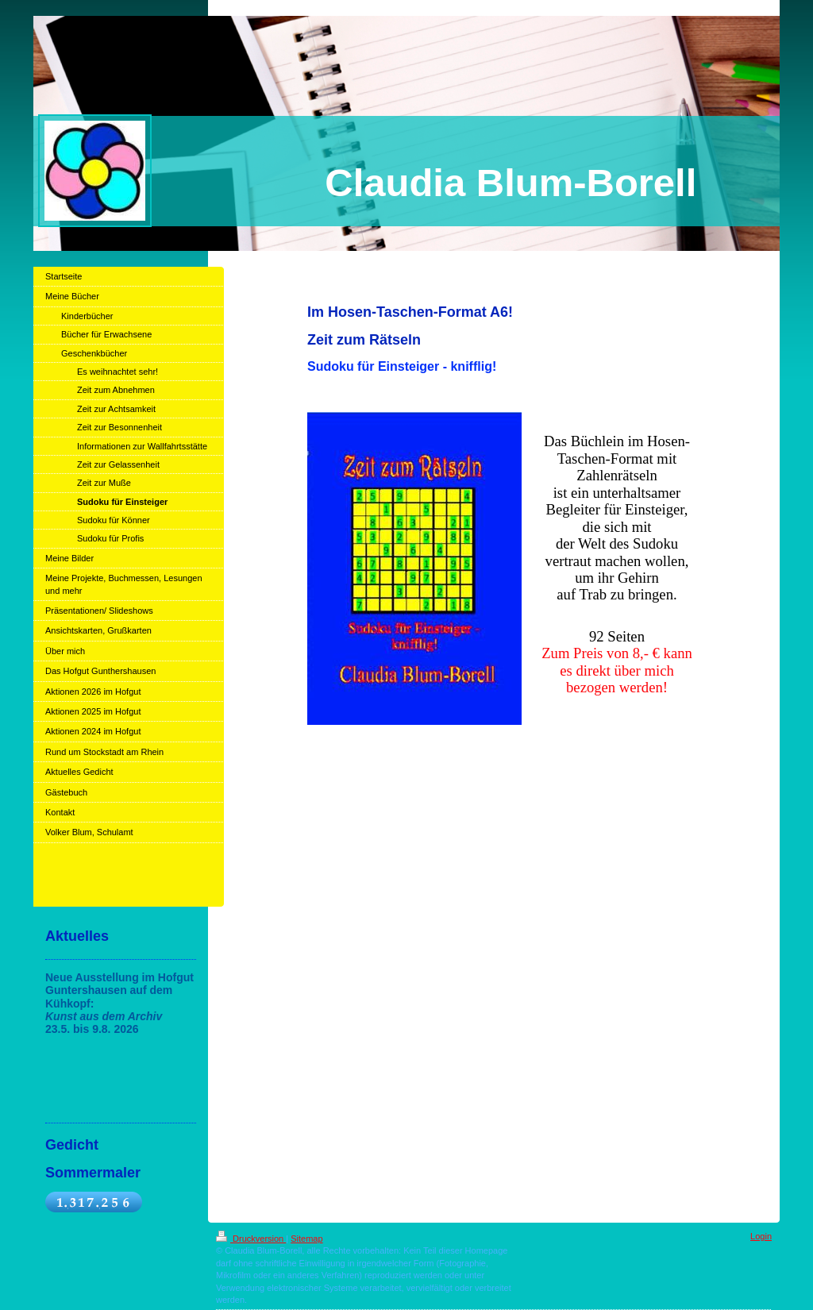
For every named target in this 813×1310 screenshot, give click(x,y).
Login (761, 1236)
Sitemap (306, 1238)
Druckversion (251, 1238)
